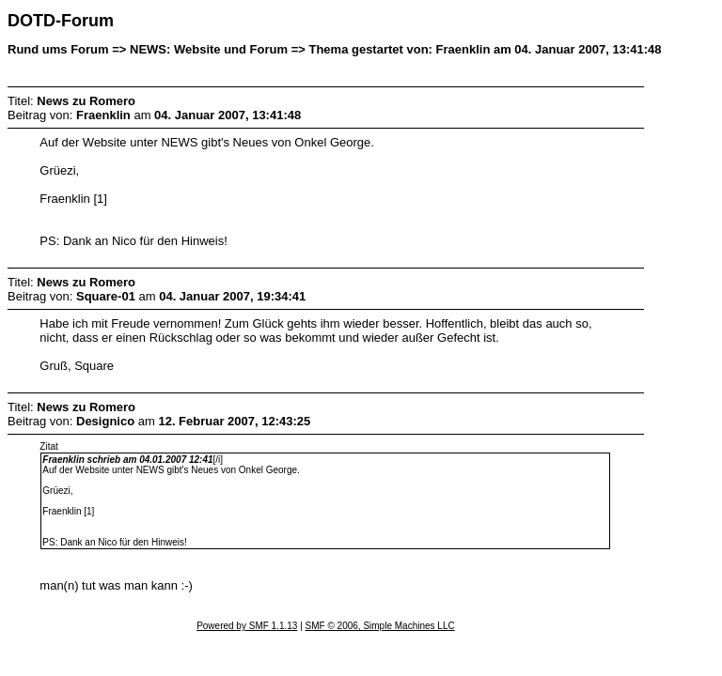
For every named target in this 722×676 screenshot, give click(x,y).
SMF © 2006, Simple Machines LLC (380, 626)
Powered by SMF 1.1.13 (246, 626)
